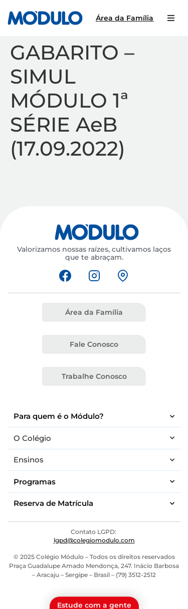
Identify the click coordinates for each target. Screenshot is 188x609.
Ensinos (94, 460)
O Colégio (94, 438)
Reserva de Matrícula (94, 503)
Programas (94, 481)
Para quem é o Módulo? (94, 416)
